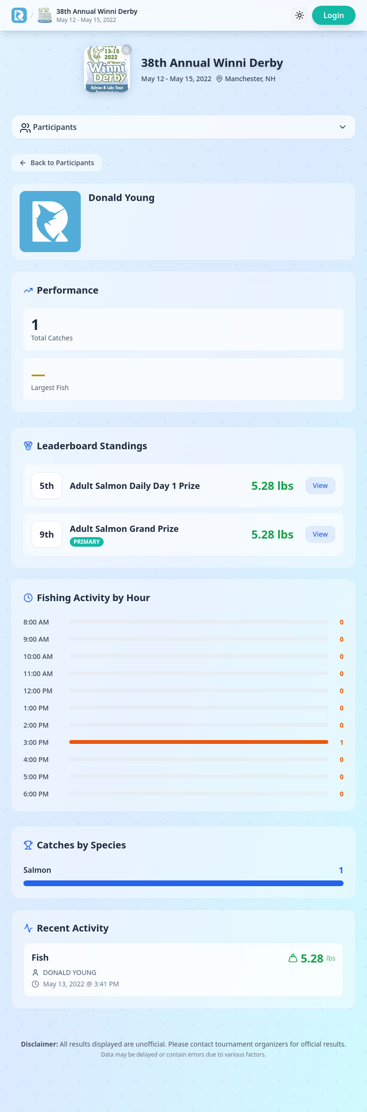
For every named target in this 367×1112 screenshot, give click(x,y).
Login (334, 15)
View (320, 485)
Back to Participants (56, 162)
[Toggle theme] (299, 15)
